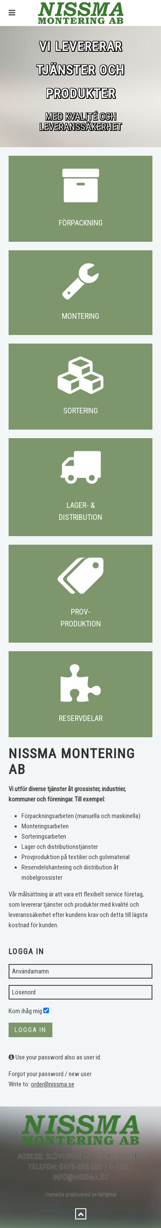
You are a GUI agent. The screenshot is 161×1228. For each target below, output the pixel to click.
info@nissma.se (80, 1168)
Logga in (30, 1030)
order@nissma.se (52, 1084)
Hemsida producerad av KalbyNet (80, 1186)
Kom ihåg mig (25, 1011)
